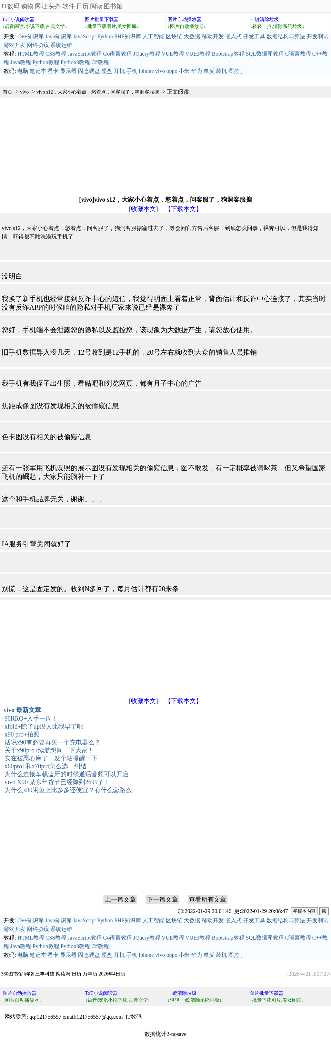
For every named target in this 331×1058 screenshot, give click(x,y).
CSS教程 (56, 54)
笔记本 (38, 71)
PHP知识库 (127, 36)
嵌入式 (233, 36)
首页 (7, 92)
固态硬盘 (89, 71)
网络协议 (38, 45)
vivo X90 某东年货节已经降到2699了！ (57, 782)
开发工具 (254, 36)
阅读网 (63, 974)
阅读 (96, 6)
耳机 (119, 71)
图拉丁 (236, 71)
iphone (146, 71)
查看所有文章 (207, 899)
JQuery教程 (146, 54)
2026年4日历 (112, 974)
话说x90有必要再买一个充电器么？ (52, 742)
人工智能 (153, 36)
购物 (27, 6)
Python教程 (45, 62)
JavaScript (84, 36)
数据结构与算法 (286, 36)
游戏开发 (14, 45)
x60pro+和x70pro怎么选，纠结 (45, 766)
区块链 (174, 36)
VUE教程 (173, 54)
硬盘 (106, 71)
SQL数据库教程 (265, 54)
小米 (184, 71)
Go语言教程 (117, 54)
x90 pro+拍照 (22, 734)
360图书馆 (12, 974)
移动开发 (213, 36)
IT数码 (10, 6)
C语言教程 (298, 54)
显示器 (68, 71)
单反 (208, 71)
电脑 (22, 71)
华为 (196, 71)
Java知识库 (58, 36)
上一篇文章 (120, 899)
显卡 (53, 71)
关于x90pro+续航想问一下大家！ (49, 750)
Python (105, 36)
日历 (82, 6)
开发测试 (318, 36)
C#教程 (100, 62)
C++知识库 (30, 36)
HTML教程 (30, 54)
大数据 (192, 36)
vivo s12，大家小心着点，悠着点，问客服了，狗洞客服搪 (98, 92)
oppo (171, 71)
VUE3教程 (198, 54)
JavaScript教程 (85, 54)
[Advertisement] (132, 146)
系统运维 (61, 45)
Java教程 (20, 62)
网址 (41, 6)
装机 (221, 71)
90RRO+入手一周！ (31, 718)
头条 (55, 6)
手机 (131, 71)
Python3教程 (75, 62)
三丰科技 (44, 974)
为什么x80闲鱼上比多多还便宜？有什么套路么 (68, 790)
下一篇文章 (162, 899)
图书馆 (113, 6)
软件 (68, 6)
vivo (160, 71)
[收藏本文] (143, 208)
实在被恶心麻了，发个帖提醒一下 (51, 758)
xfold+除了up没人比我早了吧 (43, 726)
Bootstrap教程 (228, 54)
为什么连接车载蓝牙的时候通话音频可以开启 (66, 774)
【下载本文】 (183, 208)
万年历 (90, 974)
